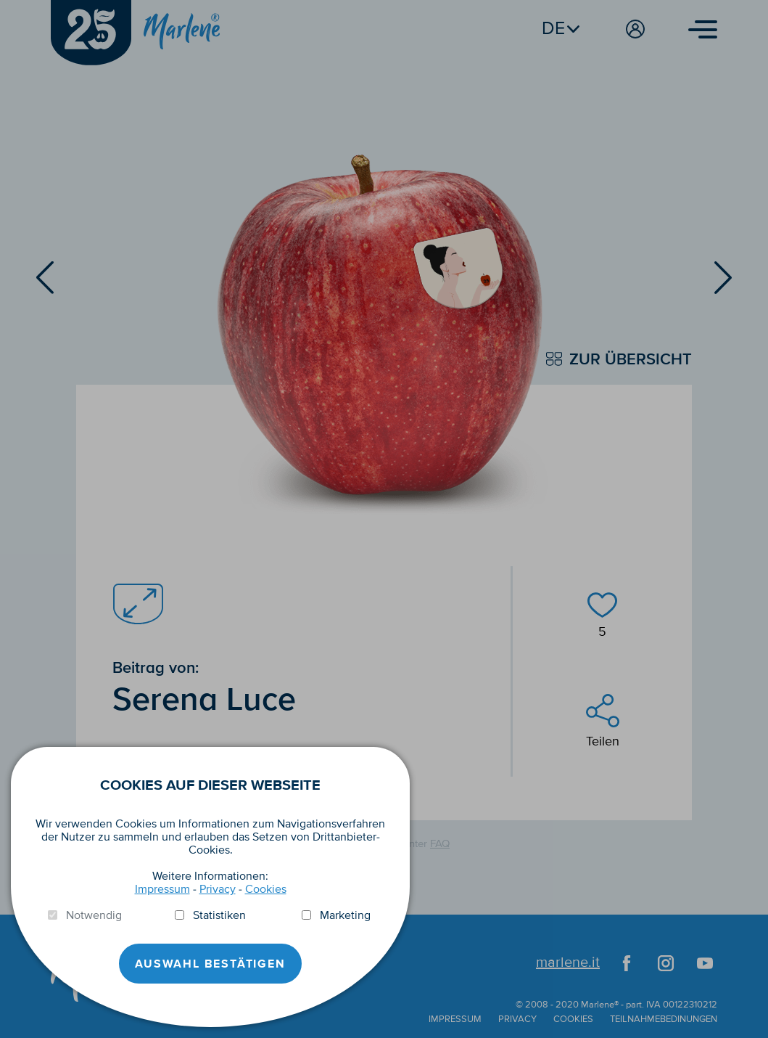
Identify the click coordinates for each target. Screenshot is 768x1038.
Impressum (162, 889)
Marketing (345, 915)
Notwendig (94, 915)
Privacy (217, 889)
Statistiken (219, 915)
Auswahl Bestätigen (210, 964)
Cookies (265, 889)
